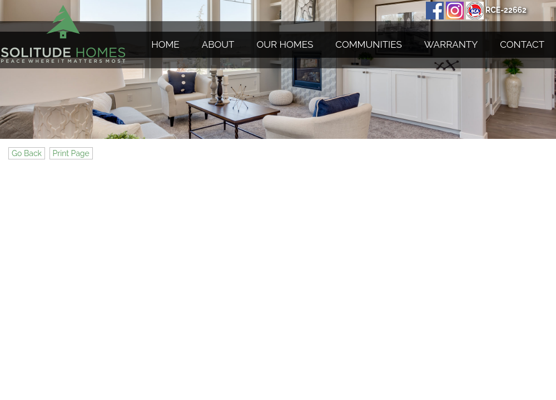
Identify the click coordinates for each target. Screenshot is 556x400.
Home (165, 44)
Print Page (71, 153)
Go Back (27, 153)
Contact (522, 44)
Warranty (451, 44)
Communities (368, 44)
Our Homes (285, 44)
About (218, 44)
